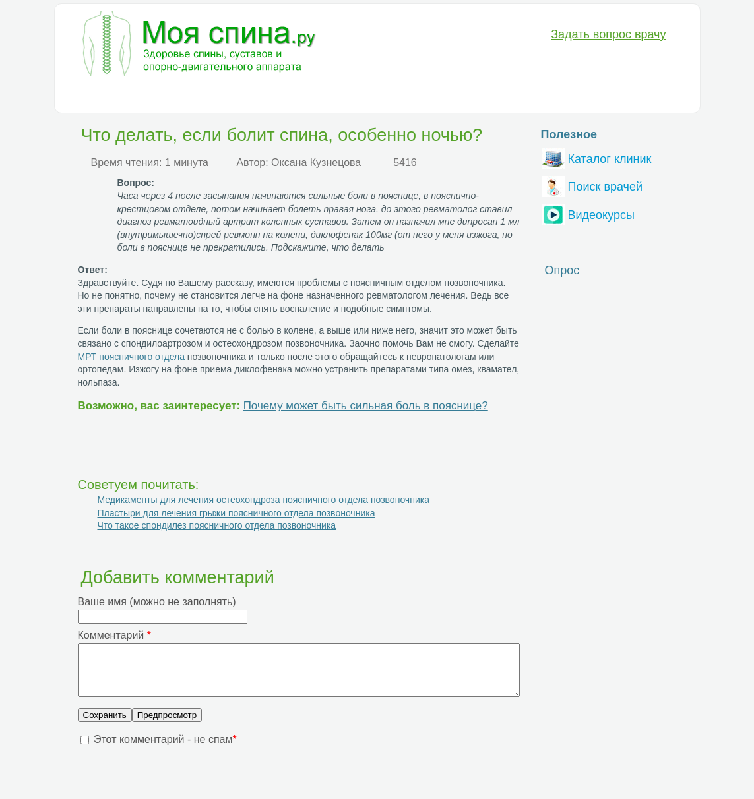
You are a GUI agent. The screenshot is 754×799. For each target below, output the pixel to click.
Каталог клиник (597, 157)
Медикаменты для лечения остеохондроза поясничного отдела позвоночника (263, 499)
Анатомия (374, 96)
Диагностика (164, 96)
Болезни (96, 96)
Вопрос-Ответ (499, 96)
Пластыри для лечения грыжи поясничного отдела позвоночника (236, 513)
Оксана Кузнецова (316, 162)
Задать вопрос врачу (608, 34)
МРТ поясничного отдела (131, 356)
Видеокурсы (588, 213)
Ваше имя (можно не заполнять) (157, 601)
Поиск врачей (592, 184)
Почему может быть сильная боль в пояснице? (365, 406)
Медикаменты (302, 96)
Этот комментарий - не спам (165, 749)
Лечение (231, 96)
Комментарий (114, 635)
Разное (432, 96)
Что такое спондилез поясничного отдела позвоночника (217, 525)
